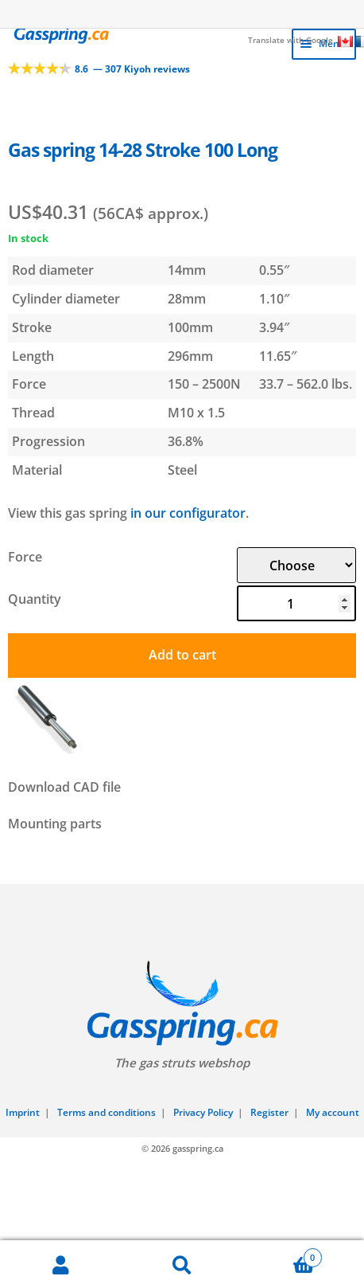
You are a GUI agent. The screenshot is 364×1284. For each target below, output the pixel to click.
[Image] (182, 682)
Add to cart (182, 655)
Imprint (23, 1112)
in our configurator (188, 513)
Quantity (34, 599)
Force (25, 557)
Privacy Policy (203, 1112)
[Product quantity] (296, 603)
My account (332, 1112)
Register (269, 1112)
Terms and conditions (106, 1112)
